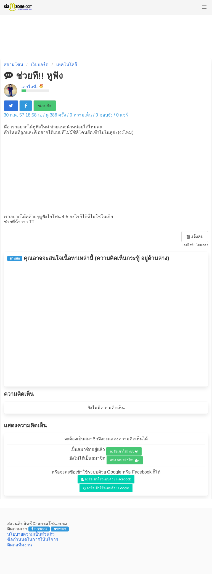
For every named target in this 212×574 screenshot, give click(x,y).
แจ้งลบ (195, 236)
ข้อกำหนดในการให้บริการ (32, 539)
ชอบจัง (44, 105)
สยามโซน (13, 64)
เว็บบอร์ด (39, 64)
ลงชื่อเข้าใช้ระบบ (124, 451)
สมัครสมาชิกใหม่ (124, 460)
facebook (39, 529)
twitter (60, 529)
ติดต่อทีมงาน (19, 545)
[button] (204, 7)
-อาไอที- (30, 86)
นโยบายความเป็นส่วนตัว (31, 534)
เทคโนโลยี (66, 64)
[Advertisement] (106, 173)
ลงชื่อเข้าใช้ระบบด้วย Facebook (106, 479)
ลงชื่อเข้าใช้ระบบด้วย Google (106, 488)
